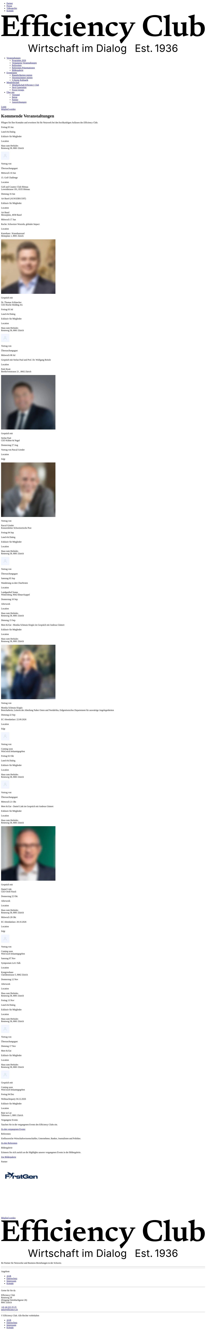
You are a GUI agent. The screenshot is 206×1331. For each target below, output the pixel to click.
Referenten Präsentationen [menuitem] (23, 68)
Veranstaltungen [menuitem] (14, 58)
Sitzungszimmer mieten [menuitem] (22, 77)
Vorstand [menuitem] (16, 95)
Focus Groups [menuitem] (18, 90)
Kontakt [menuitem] (10, 11)
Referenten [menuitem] (16, 65)
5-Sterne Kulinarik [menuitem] (20, 80)
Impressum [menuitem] (11, 1281)
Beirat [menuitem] (14, 97)
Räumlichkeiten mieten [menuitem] (22, 75)
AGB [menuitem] (9, 1276)
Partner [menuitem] (10, 3)
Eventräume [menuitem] (12, 73)
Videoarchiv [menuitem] (12, 8)
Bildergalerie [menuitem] (17, 70)
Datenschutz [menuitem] (12, 1278)
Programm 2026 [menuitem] (19, 60)
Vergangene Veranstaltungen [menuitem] (24, 63)
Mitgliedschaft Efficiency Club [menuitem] (25, 85)
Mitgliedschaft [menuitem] (13, 82)
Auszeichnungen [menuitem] (19, 102)
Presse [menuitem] (9, 6)
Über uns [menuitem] (10, 92)
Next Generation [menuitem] (19, 87)
